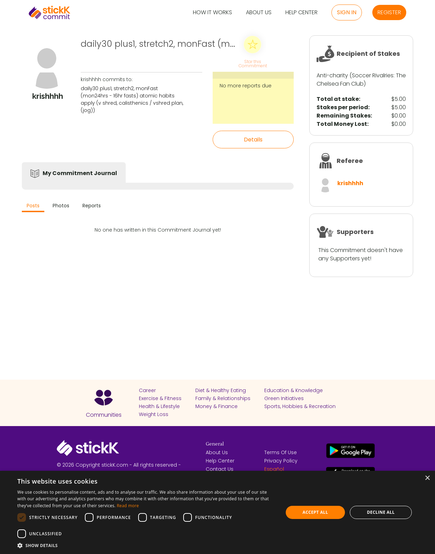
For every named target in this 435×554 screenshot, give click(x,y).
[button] (146, 545)
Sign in (346, 12)
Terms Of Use (280, 452)
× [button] (427, 478)
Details (253, 140)
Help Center (301, 12)
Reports (91, 205)
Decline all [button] (381, 512)
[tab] (33, 206)
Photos (61, 205)
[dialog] (217, 512)
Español (274, 469)
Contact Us (219, 469)
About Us (259, 12)
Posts (33, 205)
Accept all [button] (315, 512)
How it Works (212, 12)
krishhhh (350, 183)
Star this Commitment (252, 63)
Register (389, 12)
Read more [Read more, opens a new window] (128, 506)
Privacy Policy (281, 460)
